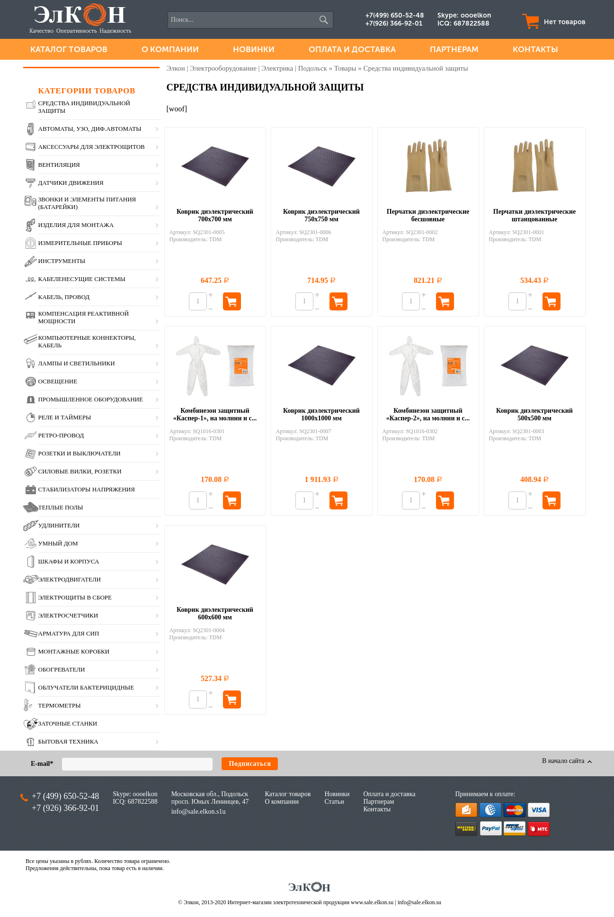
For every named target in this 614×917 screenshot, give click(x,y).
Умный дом (58, 543)
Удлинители (59, 525)
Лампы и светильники (76, 363)
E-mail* (42, 763)
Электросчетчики (68, 615)
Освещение (58, 381)
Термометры (59, 705)
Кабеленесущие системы (81, 278)
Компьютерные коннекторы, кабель (87, 341)
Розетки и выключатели (79, 453)
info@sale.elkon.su (419, 902)
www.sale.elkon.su (372, 902)
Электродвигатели (69, 579)
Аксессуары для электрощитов (91, 146)
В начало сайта (564, 760)
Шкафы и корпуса (68, 561)
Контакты (535, 49)
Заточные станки (68, 723)
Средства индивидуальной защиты (84, 107)
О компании (170, 49)
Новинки (254, 49)
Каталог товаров (68, 49)
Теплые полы (60, 507)
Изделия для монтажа (76, 224)
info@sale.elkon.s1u (198, 811)
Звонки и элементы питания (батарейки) (87, 203)
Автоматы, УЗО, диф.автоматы (90, 128)
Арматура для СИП (68, 633)
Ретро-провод (61, 435)
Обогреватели (61, 669)
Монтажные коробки (74, 651)
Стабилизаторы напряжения (86, 489)
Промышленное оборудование (90, 399)
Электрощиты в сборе (75, 597)
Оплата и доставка (352, 49)
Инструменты (62, 260)
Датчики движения (71, 182)
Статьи (334, 801)
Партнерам (454, 49)
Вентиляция (59, 164)
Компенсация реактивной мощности (83, 317)
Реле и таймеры (64, 417)
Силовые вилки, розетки (80, 471)
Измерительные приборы (80, 242)
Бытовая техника (68, 741)
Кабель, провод (64, 296)
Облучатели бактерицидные (86, 687)
